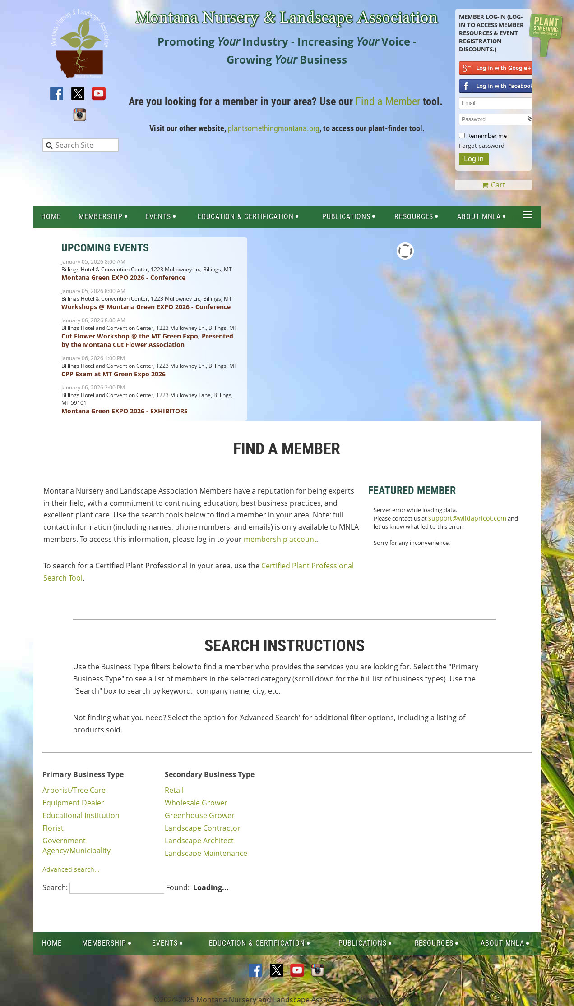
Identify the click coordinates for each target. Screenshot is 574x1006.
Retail (174, 790)
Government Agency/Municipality (76, 845)
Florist (53, 828)
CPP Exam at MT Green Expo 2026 (113, 374)
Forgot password (482, 146)
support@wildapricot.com (467, 518)
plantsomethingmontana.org (273, 128)
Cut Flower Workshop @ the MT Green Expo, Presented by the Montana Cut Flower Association (147, 340)
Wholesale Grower (196, 803)
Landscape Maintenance (206, 853)
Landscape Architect (199, 841)
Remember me (487, 136)
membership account (280, 539)
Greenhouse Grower (200, 815)
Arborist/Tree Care (74, 790)
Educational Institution (81, 815)
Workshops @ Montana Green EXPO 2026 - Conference (146, 306)
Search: (55, 887)
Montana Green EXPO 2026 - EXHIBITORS (124, 411)
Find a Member (388, 101)
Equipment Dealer (73, 803)
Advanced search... (71, 869)
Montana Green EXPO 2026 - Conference (123, 277)
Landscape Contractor (203, 828)
